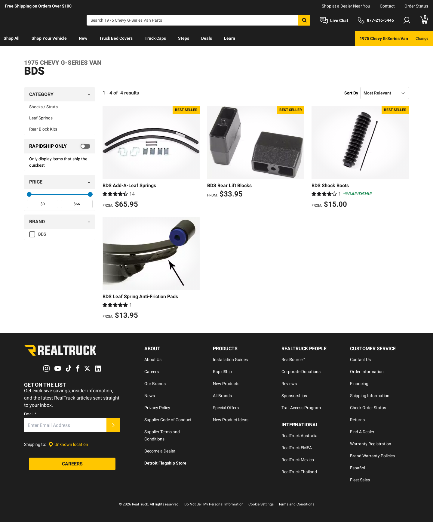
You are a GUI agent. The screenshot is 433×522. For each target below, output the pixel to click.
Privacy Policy (157, 407)
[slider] (29, 194)
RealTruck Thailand (299, 471)
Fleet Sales (360, 479)
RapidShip (222, 371)
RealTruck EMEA (296, 447)
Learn (229, 38)
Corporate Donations (301, 371)
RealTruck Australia (299, 435)
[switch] (60, 146)
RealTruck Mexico (297, 459)
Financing (359, 383)
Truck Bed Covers (116, 38)
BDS (42, 234)
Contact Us (360, 359)
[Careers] (72, 464)
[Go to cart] (424, 20)
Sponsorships (294, 395)
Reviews (289, 383)
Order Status (416, 6)
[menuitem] (11, 38)
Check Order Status (368, 407)
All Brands (222, 395)
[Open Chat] (334, 20)
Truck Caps (155, 38)
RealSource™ (293, 359)
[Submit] (113, 425)
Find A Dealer (362, 431)
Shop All (12, 38)
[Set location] (68, 444)
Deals (206, 38)
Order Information (367, 371)
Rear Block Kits (43, 129)
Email (30, 414)
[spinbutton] (42, 204)
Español (357, 467)
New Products (226, 383)
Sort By (351, 93)
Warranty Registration (370, 443)
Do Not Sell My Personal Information (214, 504)
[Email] (65, 425)
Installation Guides (230, 359)
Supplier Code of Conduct (168, 419)
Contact (387, 6)
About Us (152, 359)
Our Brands (155, 383)
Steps (183, 38)
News (149, 395)
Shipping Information (369, 395)
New (83, 38)
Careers (151, 371)
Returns (357, 419)
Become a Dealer (159, 451)
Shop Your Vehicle (49, 38)
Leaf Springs (41, 118)
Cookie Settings (261, 504)
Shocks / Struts (43, 106)
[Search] (198, 20)
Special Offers (226, 407)
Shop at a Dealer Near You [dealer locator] (346, 6)
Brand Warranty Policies (372, 455)
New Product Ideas (230, 419)
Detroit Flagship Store (165, 463)
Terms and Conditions (296, 504)
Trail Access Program (301, 407)
